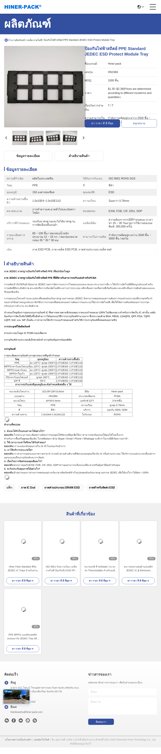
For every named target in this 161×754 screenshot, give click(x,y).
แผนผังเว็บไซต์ (41, 739)
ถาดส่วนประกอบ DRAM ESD (62, 487)
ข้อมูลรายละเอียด (28, 156)
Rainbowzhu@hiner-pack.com (26, 712)
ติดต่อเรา (101, 721)
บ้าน (10, 40)
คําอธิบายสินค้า (79, 156)
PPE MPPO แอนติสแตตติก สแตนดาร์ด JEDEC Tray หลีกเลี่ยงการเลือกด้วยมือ (22, 636)
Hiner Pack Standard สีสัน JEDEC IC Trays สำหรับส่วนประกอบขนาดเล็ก (23, 568)
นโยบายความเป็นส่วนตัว (18, 739)
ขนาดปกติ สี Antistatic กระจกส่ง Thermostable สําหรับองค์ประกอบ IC (99, 568)
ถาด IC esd (28, 487)
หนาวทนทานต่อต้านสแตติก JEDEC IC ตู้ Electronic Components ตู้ (138, 568)
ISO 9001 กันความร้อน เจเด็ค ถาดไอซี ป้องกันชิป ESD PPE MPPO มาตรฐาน (61, 568)
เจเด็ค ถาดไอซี (34, 40)
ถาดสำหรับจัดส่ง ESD (102, 487)
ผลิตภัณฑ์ (20, 40)
